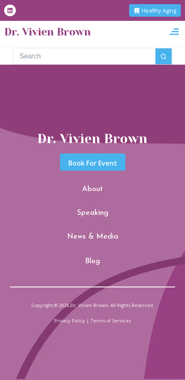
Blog (92, 261)
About (92, 189)
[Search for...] (84, 56)
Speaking (92, 213)
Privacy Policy (69, 320)
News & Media (92, 237)
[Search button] (163, 56)
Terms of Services (110, 320)
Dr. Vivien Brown (47, 32)
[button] (174, 32)
